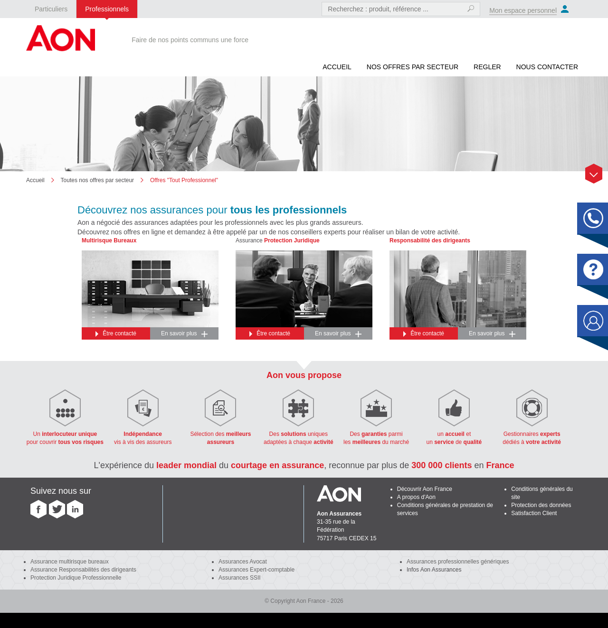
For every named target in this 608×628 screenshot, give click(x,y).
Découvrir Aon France (424, 489)
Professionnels (107, 9)
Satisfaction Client (534, 513)
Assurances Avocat (242, 561)
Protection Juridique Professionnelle (75, 577)
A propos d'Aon (416, 497)
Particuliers (51, 9)
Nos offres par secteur (412, 67)
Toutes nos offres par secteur (97, 180)
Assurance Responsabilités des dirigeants (83, 569)
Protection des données (541, 505)
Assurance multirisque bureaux (69, 561)
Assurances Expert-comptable (256, 569)
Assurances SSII (239, 577)
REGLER (487, 67)
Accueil (337, 67)
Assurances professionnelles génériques (458, 561)
